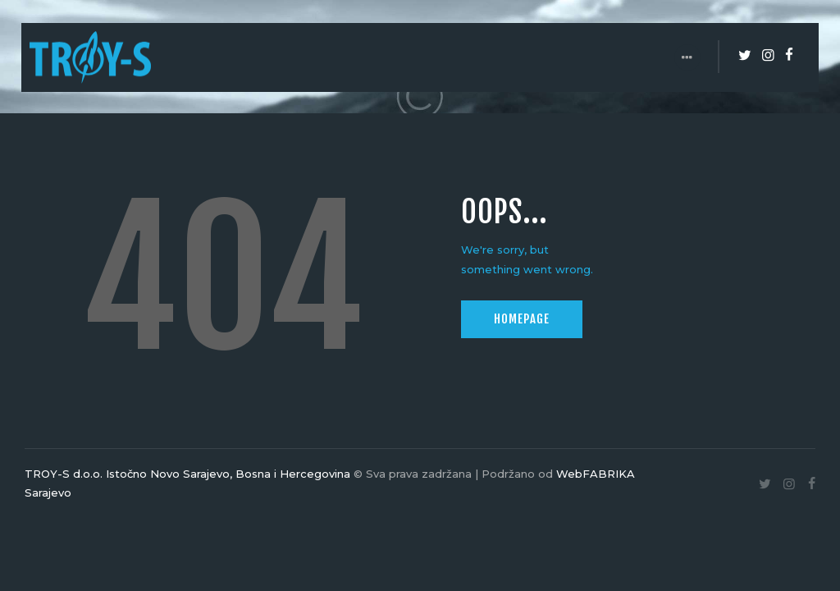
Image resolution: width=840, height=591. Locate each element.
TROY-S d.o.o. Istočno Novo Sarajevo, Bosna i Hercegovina (187, 473)
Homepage (522, 319)
